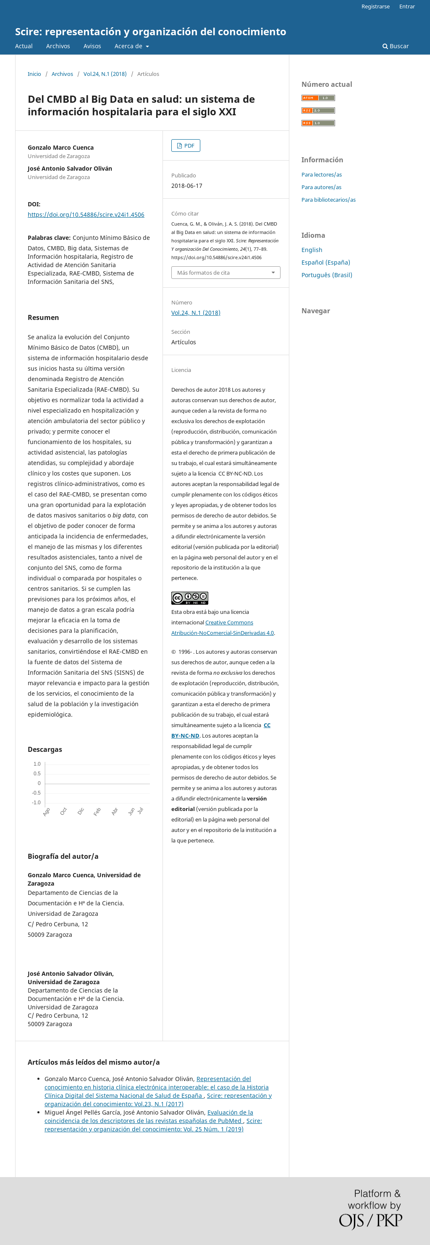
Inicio (34, 74)
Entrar (407, 6)
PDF (188, 145)
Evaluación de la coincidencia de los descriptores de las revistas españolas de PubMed (149, 1116)
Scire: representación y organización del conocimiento (150, 31)
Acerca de (129, 46)
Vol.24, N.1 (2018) (105, 74)
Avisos (92, 46)
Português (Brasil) (327, 275)
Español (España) (326, 262)
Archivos (58, 46)
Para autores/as (321, 187)
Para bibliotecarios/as (329, 199)
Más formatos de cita (203, 272)
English (312, 250)
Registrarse (376, 6)
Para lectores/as (322, 174)
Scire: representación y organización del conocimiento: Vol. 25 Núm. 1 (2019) (153, 1125)
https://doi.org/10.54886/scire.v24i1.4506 (86, 214)
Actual (24, 46)
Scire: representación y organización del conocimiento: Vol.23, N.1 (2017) (158, 1100)
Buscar (396, 46)
